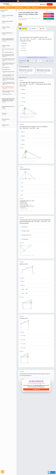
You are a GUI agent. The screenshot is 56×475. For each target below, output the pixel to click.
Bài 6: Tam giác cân (5, 67)
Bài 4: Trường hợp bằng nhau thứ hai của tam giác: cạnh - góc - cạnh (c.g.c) (8, 59)
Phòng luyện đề (19, 7)
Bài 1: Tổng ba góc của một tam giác (8, 50)
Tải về (48, 18)
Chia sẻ (49, 13)
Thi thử (42, 28)
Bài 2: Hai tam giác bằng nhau (7, 52)
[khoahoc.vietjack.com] (8, 4)
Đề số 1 (20, 24)
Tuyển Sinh (36, 7)
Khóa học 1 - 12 (9, 7)
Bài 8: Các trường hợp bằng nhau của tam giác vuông (8, 91)
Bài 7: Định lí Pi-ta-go (6, 69)
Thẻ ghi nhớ (22, 28)
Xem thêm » (22, 313)
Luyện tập (32, 28)
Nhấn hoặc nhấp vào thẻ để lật (36, 57)
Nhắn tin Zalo (51, 472)
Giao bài (48, 16)
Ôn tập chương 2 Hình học (7, 94)
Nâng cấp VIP (36, 443)
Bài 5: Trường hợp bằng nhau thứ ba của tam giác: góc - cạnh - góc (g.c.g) (8, 64)
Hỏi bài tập (2, 471)
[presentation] (31, 39)
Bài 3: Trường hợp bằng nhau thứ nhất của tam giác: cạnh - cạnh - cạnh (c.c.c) (8, 55)
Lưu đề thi (48, 21)
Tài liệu (28, 7)
